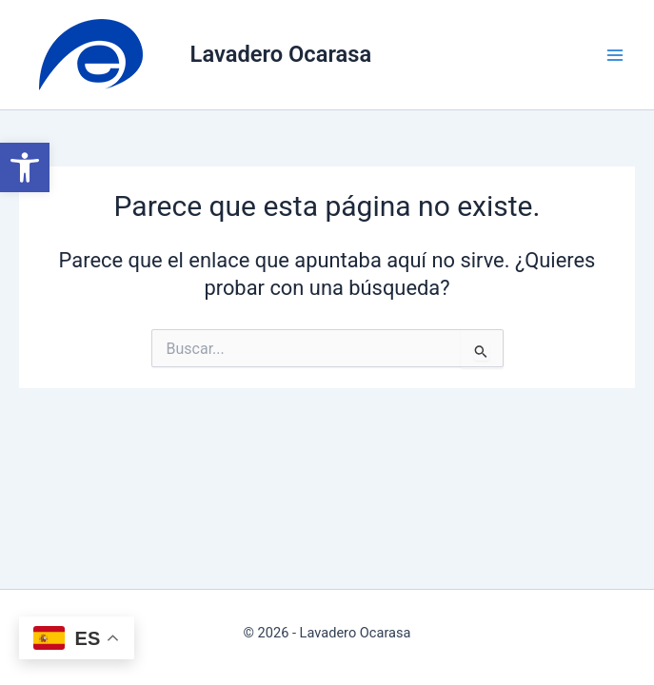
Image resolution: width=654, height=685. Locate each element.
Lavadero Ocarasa (281, 54)
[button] (25, 167)
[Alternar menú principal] (615, 55)
